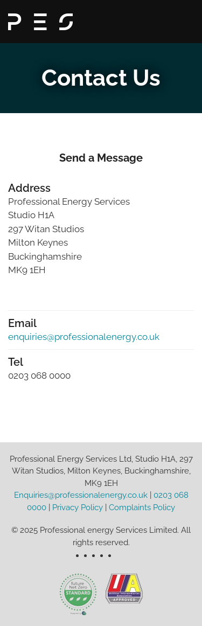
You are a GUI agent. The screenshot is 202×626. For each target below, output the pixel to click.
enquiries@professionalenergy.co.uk (83, 336)
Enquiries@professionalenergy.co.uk (81, 495)
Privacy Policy (77, 507)
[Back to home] (40, 21)
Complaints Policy (142, 507)
